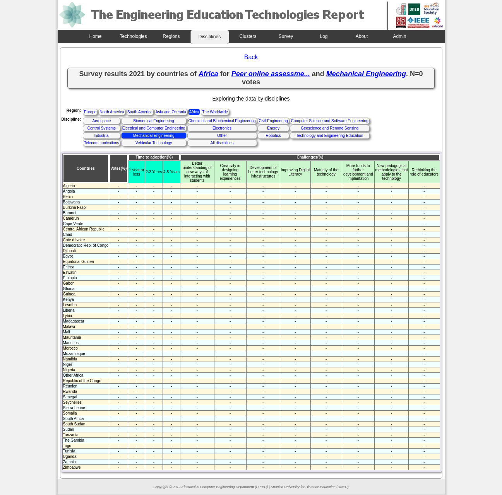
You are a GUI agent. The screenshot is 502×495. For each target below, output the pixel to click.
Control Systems (101, 128)
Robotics (273, 135)
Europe (90, 112)
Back (251, 57)
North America (111, 112)
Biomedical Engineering (154, 121)
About (362, 36)
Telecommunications (101, 143)
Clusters (247, 36)
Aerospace (101, 121)
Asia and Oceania (171, 112)
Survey (286, 36)
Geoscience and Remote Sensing (329, 128)
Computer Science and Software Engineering (329, 121)
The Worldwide (215, 112)
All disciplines (222, 143)
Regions (171, 36)
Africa (194, 112)
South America (139, 112)
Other (222, 135)
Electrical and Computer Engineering (153, 128)
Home (95, 36)
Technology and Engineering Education (329, 135)
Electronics (221, 128)
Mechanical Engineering (154, 135)
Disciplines (210, 36)
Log (323, 36)
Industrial (102, 135)
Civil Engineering (273, 121)
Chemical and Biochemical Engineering (222, 121)
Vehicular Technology (153, 143)
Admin (399, 36)
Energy (273, 128)
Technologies (133, 36)
